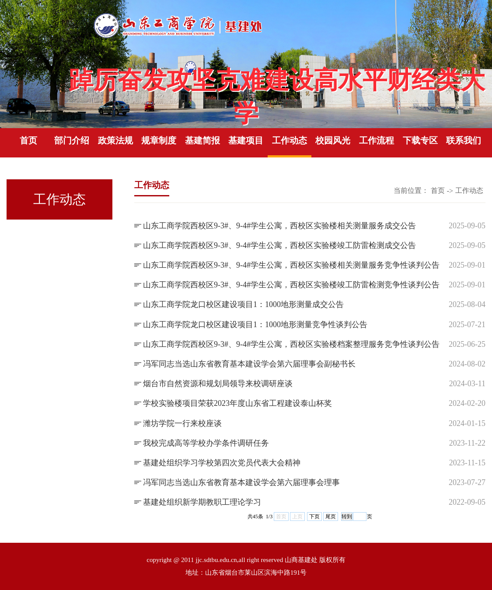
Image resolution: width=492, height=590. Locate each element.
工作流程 (376, 140)
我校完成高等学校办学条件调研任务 (206, 443)
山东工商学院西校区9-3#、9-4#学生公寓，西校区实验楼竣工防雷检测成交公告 (279, 245)
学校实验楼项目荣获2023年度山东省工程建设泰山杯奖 (237, 403)
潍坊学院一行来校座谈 (182, 423)
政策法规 (115, 140)
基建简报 (202, 140)
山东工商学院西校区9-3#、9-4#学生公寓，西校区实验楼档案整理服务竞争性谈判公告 (291, 344)
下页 (314, 516)
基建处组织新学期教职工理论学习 (202, 502)
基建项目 (245, 140)
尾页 (330, 516)
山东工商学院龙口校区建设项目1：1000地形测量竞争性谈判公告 (255, 324)
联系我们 (463, 140)
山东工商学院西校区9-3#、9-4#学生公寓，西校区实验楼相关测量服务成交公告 (279, 225)
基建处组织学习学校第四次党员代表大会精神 (221, 462)
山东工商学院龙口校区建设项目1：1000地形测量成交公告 (243, 304)
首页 (28, 140)
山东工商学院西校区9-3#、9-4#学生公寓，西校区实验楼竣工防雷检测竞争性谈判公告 (291, 284)
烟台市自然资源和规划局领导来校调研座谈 (218, 383)
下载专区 (420, 140)
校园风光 (332, 140)
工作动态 (289, 140)
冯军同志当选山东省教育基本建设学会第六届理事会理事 (241, 482)
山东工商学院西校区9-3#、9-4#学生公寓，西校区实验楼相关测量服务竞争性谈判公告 (291, 265)
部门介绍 (71, 140)
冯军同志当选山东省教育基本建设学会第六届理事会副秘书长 (249, 364)
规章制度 (158, 140)
